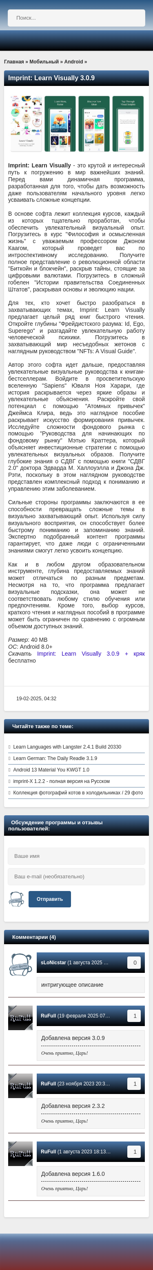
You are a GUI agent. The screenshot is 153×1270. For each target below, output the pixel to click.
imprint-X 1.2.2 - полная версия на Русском (61, 781)
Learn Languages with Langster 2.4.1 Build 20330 (67, 747)
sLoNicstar (53, 962)
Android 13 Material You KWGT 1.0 (51, 770)
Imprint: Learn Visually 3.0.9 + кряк (91, 653)
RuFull (48, 1016)
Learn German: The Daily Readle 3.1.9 (55, 758)
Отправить (50, 899)
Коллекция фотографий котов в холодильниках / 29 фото (78, 793)
